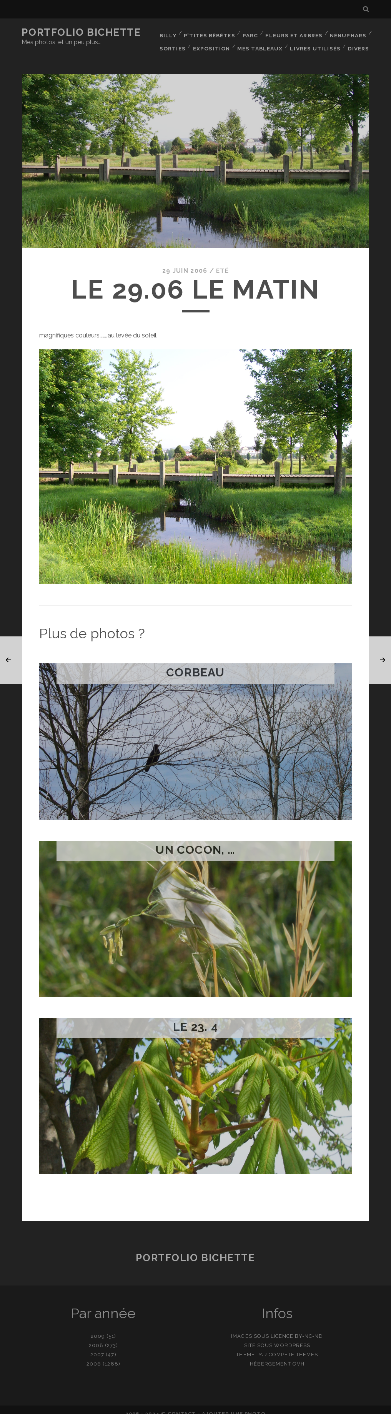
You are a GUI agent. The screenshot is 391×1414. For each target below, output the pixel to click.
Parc (250, 32)
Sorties (173, 42)
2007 (97, 1346)
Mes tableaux (261, 42)
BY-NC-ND (309, 1328)
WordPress (292, 1337)
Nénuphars (347, 32)
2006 (94, 1355)
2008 (96, 1337)
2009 (98, 1328)
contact (182, 1405)
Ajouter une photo (234, 1405)
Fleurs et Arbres (293, 32)
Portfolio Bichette (81, 32)
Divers (359, 42)
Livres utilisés (316, 42)
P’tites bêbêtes (208, 32)
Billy (167, 32)
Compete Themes (293, 1346)
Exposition (212, 42)
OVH (298, 1355)
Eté (222, 262)
